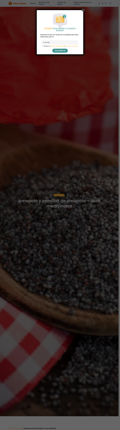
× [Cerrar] (83, 10)
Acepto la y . (61, 46)
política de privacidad (57, 46)
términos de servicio (71, 46)
